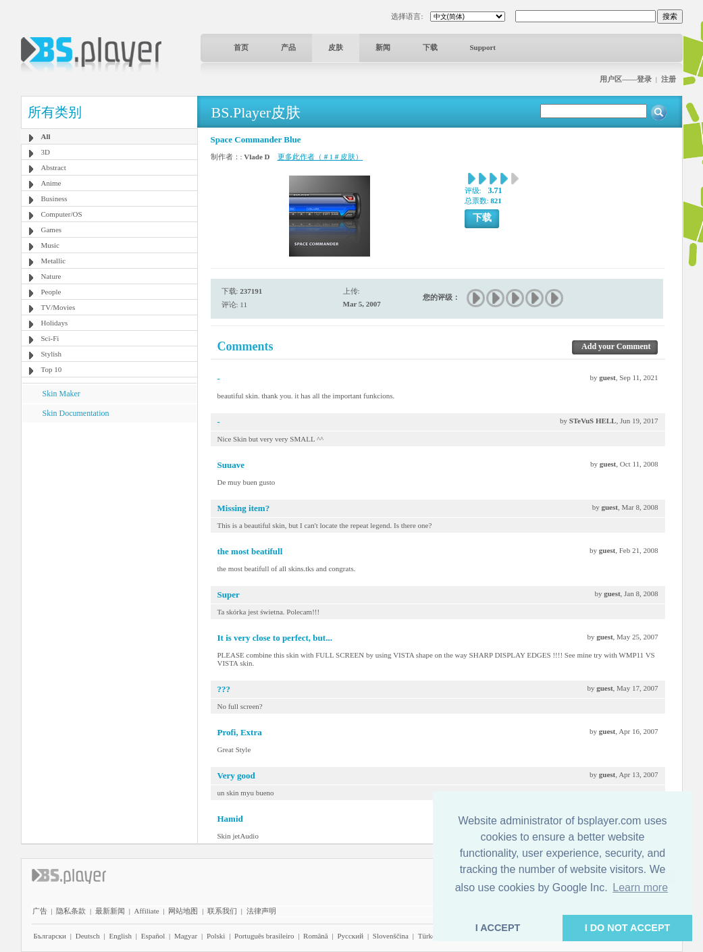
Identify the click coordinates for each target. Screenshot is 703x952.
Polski (216, 936)
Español (153, 936)
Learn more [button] (640, 887)
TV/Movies (58, 307)
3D (45, 152)
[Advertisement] (108, 507)
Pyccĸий (350, 936)
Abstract (53, 167)
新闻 (382, 47)
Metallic (53, 261)
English (120, 936)
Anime (51, 183)
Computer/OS (61, 214)
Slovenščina (391, 936)
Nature (51, 276)
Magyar (185, 936)
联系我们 (222, 911)
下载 (430, 47)
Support (483, 47)
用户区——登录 (626, 79)
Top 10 (51, 369)
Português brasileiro (264, 936)
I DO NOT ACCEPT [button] (628, 927)
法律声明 (261, 911)
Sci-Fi (50, 338)
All (46, 136)
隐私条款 (71, 911)
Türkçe (428, 936)
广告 (39, 911)
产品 (288, 47)
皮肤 (335, 47)
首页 (241, 47)
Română (315, 936)
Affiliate (146, 911)
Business (54, 198)
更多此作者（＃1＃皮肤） (320, 157)
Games (51, 230)
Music (50, 245)
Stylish (51, 354)
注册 (668, 79)
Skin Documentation (76, 413)
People (51, 292)
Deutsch (88, 936)
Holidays (54, 323)
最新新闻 (110, 911)
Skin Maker (61, 393)
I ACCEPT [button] (498, 927)
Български (50, 936)
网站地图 (183, 911)
